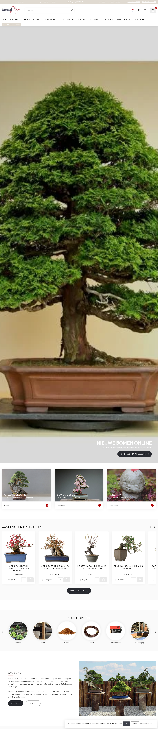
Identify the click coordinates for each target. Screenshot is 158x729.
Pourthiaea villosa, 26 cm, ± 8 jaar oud (91, 567)
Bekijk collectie (79, 591)
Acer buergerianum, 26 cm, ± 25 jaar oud (55, 567)
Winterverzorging (11, 24)
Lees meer (15, 703)
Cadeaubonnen (134, 2)
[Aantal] (23, 579)
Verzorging (50, 20)
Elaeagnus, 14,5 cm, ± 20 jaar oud (128, 567)
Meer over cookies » (147, 724)
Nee (135, 723)
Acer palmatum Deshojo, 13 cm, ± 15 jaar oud (18, 568)
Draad (81, 20)
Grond (36, 20)
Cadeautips (139, 20)
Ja (126, 723)
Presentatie (94, 20)
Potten (25, 20)
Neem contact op (149, 2)
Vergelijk (11, 580)
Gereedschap (67, 20)
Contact (33, 703)
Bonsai (13, 20)
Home (4, 20)
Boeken (108, 20)
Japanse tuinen (123, 20)
